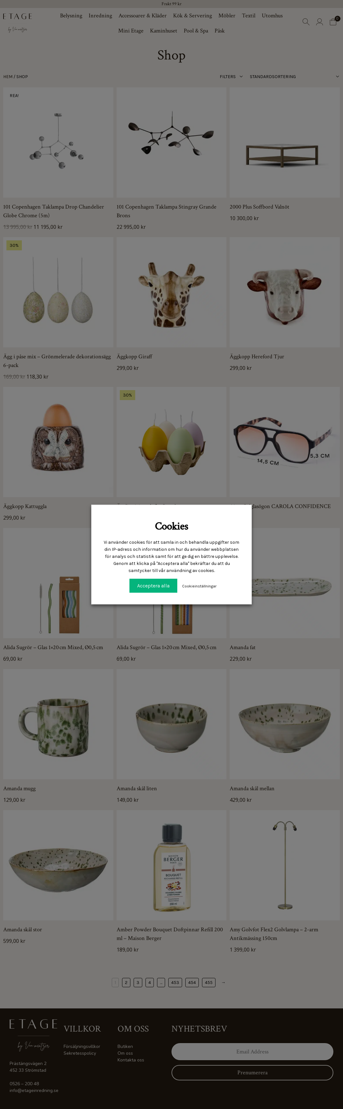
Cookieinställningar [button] (199, 586)
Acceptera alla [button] (153, 586)
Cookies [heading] (171, 526)
